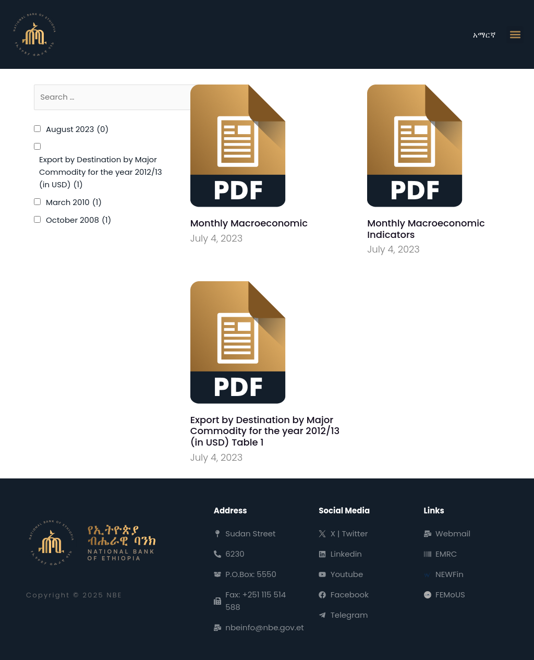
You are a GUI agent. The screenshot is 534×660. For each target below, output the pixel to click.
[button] (515, 34)
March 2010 (74, 202)
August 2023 (77, 129)
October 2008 (78, 220)
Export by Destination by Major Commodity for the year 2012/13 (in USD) (100, 172)
